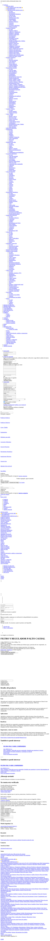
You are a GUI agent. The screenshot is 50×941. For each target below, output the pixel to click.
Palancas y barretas (13, 98)
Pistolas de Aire (12, 101)
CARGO (11, 302)
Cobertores (11, 165)
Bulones (11, 191)
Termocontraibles (13, 225)
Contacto (5, 344)
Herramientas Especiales (14, 89)
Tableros (11, 147)
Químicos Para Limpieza (14, 53)
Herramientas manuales (11, 67)
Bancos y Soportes (13, 148)
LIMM (2, 939)
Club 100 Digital (10, 343)
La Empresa (6, 319)
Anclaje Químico (13, 111)
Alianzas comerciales (11, 342)
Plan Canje (8, 334)
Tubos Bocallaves (13, 71)
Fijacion (11, 261)
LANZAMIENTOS (10, 8)
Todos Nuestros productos (18, 855)
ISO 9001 (8, 338)
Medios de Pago (9, 328)
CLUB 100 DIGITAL (8, 310)
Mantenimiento (12, 275)
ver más (2, 857)
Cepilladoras (12, 208)
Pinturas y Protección (14, 43)
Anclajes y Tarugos (10, 108)
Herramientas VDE (13, 230)
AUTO (10, 301)
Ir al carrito (22, 482)
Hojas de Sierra (12, 126)
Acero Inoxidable (13, 288)
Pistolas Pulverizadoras (14, 214)
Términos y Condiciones (6, 855)
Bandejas (11, 134)
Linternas (11, 97)
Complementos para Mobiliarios (16, 152)
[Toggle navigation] (1, 484)
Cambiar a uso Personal (8, 404)
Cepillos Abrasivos (13, 65)
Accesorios (11, 91)
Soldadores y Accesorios (14, 46)
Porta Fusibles (12, 224)
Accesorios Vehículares (11, 153)
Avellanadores (12, 123)
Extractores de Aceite (14, 211)
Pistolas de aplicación (14, 78)
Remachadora (12, 210)
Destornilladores (12, 73)
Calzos (10, 187)
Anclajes (11, 256)
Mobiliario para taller (11, 142)
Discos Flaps (12, 62)
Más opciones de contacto (19, 854)
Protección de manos (13, 246)
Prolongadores (12, 102)
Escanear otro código (14, 482)
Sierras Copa (12, 120)
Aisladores (11, 228)
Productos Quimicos (13, 21)
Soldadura (11, 107)
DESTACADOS (10, 6)
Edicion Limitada (13, 26)
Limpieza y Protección (14, 137)
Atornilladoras (12, 194)
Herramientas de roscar (14, 83)
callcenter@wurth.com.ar (6, 848)
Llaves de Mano (12, 70)
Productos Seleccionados (11, 251)
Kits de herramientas (13, 88)
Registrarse (9, 791)
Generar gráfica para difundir (7, 654)
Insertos (11, 189)
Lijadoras (11, 198)
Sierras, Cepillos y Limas (14, 79)
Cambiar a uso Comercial (20, 404)
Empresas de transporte (14, 289)
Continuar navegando (8, 408)
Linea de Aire (12, 15)
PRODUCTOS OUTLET (12, 249)
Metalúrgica (11, 274)
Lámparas (11, 220)
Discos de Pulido (13, 66)
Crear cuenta (6, 381)
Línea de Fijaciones (10, 171)
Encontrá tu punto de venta (28, 840)
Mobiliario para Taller (14, 17)
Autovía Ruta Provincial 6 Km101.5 (9, 826)
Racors (10, 235)
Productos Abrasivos (10, 57)
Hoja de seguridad (15, 738)
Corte (10, 203)
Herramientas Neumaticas (15, 14)
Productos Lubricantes (14, 34)
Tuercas (11, 180)
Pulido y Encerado (13, 44)
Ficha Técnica (4, 738)
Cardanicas (11, 93)
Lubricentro (11, 279)
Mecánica (11, 282)
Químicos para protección (15, 49)
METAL (11, 303)
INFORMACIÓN (7, 326)
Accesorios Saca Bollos (14, 294)
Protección (11, 139)
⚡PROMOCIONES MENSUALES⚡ (15, 10)
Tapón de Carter (12, 157)
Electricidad (11, 258)
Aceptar (8, 814)
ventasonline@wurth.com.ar (7, 854)
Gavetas (11, 151)
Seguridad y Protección (11, 243)
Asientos (11, 132)
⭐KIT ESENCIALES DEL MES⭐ (14, 7)
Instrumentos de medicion (15, 96)
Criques (11, 133)
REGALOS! (6, 311)
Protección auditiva (13, 248)
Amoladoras (12, 196)
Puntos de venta (9, 320)
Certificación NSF (13, 42)
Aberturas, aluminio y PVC (15, 273)
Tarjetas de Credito (13, 329)
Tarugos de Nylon (13, 112)
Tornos (10, 197)
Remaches (11, 178)
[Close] (1, 411)
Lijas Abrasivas (12, 61)
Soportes (11, 141)
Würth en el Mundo (10, 321)
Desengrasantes (12, 35)
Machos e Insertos (13, 125)
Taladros (11, 202)
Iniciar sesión (4, 791)
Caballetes (11, 135)
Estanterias (11, 144)
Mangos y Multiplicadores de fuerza (17, 87)
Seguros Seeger (12, 179)
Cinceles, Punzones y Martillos (16, 82)
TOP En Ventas (9, 270)
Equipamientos (12, 19)
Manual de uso (23, 738)
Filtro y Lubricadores (14, 238)
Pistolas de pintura (13, 201)
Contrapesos (12, 158)
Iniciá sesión (6, 350)
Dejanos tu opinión (5, 685)
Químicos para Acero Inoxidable (16, 55)
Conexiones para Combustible (16, 164)
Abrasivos (11, 24)
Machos (11, 99)
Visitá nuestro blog (5, 840)
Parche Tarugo (12, 170)
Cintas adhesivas (13, 39)
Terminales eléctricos (14, 217)
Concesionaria (12, 280)
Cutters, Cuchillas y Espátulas (16, 84)
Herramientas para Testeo (14, 223)
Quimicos (11, 267)
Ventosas (11, 296)
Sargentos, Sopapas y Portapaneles (17, 85)
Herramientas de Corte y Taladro (16, 124)
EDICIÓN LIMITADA (11, 128)
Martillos (11, 207)
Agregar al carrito (4, 482)
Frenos (10, 242)
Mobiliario (11, 266)
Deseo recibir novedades (10, 402)
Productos (5, 4)
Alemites (11, 185)
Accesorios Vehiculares (14, 25)
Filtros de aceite (12, 162)
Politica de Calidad (10, 337)
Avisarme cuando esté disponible (8, 652)
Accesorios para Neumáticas (15, 212)
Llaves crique (12, 205)
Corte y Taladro (12, 20)
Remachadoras (12, 75)
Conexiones (11, 219)
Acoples (11, 234)
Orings (10, 183)
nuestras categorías (23, 476)
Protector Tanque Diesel (14, 161)
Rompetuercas (12, 106)
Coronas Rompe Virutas (14, 121)
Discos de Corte (12, 117)
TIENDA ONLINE (7, 346)
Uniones (11, 237)
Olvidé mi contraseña (8, 356)
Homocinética (12, 167)
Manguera (11, 239)
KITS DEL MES (7, 307)
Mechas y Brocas (13, 116)
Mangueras (11, 169)
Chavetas (11, 184)
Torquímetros (12, 74)
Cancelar (3, 814)
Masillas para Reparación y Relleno (17, 41)
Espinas (11, 188)
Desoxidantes (12, 37)
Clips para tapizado (13, 156)
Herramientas (12, 12)
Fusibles (11, 221)
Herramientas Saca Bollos (15, 297)
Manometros (12, 241)
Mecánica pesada (13, 285)
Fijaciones (11, 23)
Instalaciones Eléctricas (11, 215)
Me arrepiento (27, 855)
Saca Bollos (11, 269)
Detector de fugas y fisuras (15, 56)
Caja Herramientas (13, 92)
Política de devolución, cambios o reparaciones (16, 333)
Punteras (11, 229)
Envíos (7, 330)
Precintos (11, 176)
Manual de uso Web (10, 341)
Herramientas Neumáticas (12, 192)
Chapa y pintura (12, 278)
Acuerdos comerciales (14, 291)
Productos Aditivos (13, 30)
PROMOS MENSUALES (9, 306)
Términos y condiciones (11, 339)
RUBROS (5, 312)
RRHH (4, 324)
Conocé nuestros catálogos (15, 840)
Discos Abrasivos (13, 64)
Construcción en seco (14, 287)
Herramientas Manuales (14, 262)
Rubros (7, 298)
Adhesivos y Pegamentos (14, 32)
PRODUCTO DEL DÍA (8, 305)
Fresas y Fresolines (13, 119)
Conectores (11, 226)
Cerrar (2, 807)
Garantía (8, 332)
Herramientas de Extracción (15, 76)
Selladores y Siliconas (14, 33)
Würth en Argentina (10, 323)
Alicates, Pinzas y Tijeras (14, 80)
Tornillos (11, 174)
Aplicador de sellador (14, 206)
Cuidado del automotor (14, 47)
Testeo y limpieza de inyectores (16, 48)
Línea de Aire (9, 232)
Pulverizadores (12, 103)
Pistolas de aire (12, 199)
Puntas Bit (11, 105)
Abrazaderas (12, 175)
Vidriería (11, 276)
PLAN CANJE (12, 16)
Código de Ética (9, 335)
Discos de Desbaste (13, 60)
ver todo (11, 11)
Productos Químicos (10, 28)
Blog (4, 325)
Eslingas (11, 166)
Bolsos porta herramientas (15, 149)
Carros (10, 146)
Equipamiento (9, 129)
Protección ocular (13, 247)
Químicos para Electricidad (15, 51)
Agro (10, 283)
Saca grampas (12, 160)
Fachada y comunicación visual (16, 284)
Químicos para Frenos (14, 52)
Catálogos (5, 317)
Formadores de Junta (13, 38)
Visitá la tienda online (5, 792)
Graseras (11, 94)
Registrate (9, 650)
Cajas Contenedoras (13, 138)
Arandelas (11, 182)
